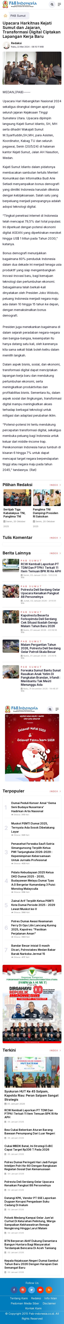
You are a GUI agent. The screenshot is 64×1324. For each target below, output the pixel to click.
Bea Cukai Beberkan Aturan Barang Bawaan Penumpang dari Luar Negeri (29, 1131)
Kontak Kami (33, 1308)
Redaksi (16, 43)
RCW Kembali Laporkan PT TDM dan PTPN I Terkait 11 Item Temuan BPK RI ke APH (41, 567)
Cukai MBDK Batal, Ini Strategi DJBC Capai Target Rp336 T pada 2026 (28, 1147)
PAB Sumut (17, 15)
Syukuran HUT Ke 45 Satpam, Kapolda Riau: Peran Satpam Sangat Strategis (31, 1095)
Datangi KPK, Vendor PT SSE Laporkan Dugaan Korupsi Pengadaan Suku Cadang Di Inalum (30, 1201)
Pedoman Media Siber (25, 1303)
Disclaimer (49, 1303)
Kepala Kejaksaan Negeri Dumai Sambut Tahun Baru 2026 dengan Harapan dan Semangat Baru (31, 1264)
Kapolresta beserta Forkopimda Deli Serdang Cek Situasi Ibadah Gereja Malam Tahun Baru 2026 (39, 621)
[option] (17, 510)
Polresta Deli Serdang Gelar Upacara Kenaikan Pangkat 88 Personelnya (40, 593)
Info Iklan (50, 1298)
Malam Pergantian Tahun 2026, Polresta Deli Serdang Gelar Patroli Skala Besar (41, 648)
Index (55, 485)
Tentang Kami (19, 1298)
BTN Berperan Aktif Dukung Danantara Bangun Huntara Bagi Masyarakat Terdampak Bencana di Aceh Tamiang (30, 1244)
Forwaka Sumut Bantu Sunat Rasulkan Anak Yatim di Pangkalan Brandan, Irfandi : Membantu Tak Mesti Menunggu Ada (41, 677)
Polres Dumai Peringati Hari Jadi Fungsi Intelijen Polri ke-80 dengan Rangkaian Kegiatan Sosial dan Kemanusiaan (30, 1165)
